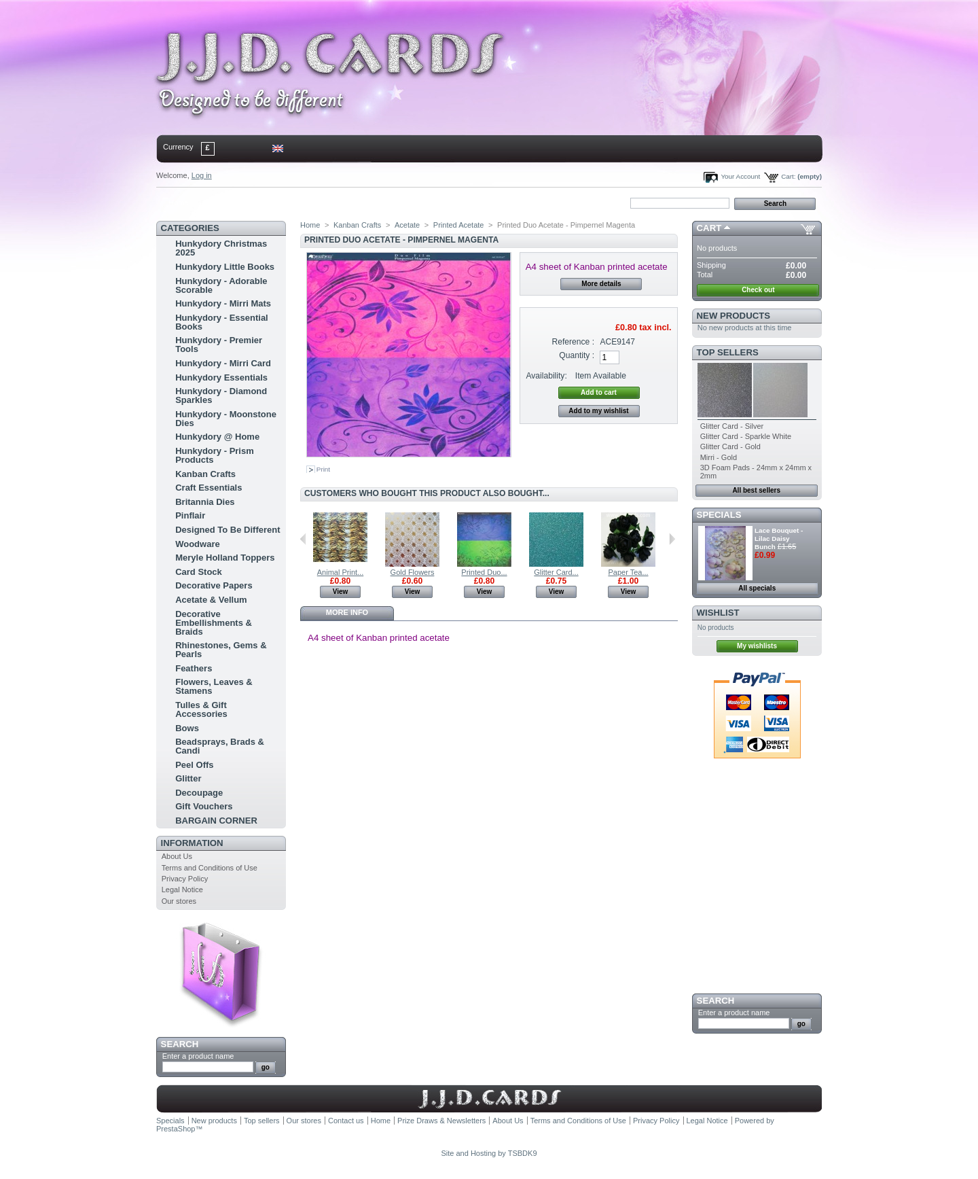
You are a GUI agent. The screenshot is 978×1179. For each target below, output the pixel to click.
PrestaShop (175, 1129)
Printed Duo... (484, 572)
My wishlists (757, 646)
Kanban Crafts (205, 474)
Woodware (197, 544)
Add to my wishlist (598, 411)
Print (323, 469)
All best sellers (756, 490)
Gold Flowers (413, 572)
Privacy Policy (185, 879)
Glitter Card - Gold (730, 446)
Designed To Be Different (227, 530)
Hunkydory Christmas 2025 (221, 248)
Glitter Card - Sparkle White (745, 436)
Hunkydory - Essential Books (221, 322)
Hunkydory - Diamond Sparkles (221, 395)
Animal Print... (340, 572)
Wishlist (718, 613)
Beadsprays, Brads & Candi (219, 746)
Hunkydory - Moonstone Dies (225, 418)
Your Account (740, 176)
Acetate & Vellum (211, 600)
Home (178, 202)
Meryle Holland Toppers (224, 557)
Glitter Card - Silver (732, 426)
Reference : (573, 342)
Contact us (346, 1120)
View (340, 591)
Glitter (188, 778)
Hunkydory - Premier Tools (218, 344)
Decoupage (199, 793)
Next (672, 539)
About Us (177, 856)
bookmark (313, 202)
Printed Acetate (458, 225)
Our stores (179, 901)
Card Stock (198, 572)
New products (733, 316)
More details (601, 283)
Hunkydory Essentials (221, 377)
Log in (202, 175)
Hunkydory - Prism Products (214, 455)
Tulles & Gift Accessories (201, 709)
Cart (709, 228)
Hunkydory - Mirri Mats (223, 303)
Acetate (407, 225)
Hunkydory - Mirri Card (223, 363)
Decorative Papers (213, 585)
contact (223, 202)
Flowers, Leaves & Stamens (213, 686)
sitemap (268, 202)
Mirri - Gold (718, 457)
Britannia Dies (204, 502)
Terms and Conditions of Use (209, 868)
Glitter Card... (556, 572)
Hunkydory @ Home (217, 437)
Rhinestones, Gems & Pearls (220, 649)
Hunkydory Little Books (224, 267)
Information (192, 843)
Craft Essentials (208, 487)
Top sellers (728, 352)
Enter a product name (198, 1056)
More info (347, 612)
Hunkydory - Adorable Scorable (221, 285)
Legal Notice (182, 889)
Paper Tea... (628, 572)
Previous (303, 539)
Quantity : (576, 355)
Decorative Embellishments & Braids (213, 623)
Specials (719, 515)
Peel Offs (194, 765)
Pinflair (190, 515)
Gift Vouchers (203, 806)
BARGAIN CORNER (216, 820)
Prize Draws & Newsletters (441, 1120)
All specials (757, 588)
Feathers (193, 668)
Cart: (788, 176)
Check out (758, 290)
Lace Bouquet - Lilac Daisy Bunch (779, 538)
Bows (187, 728)
